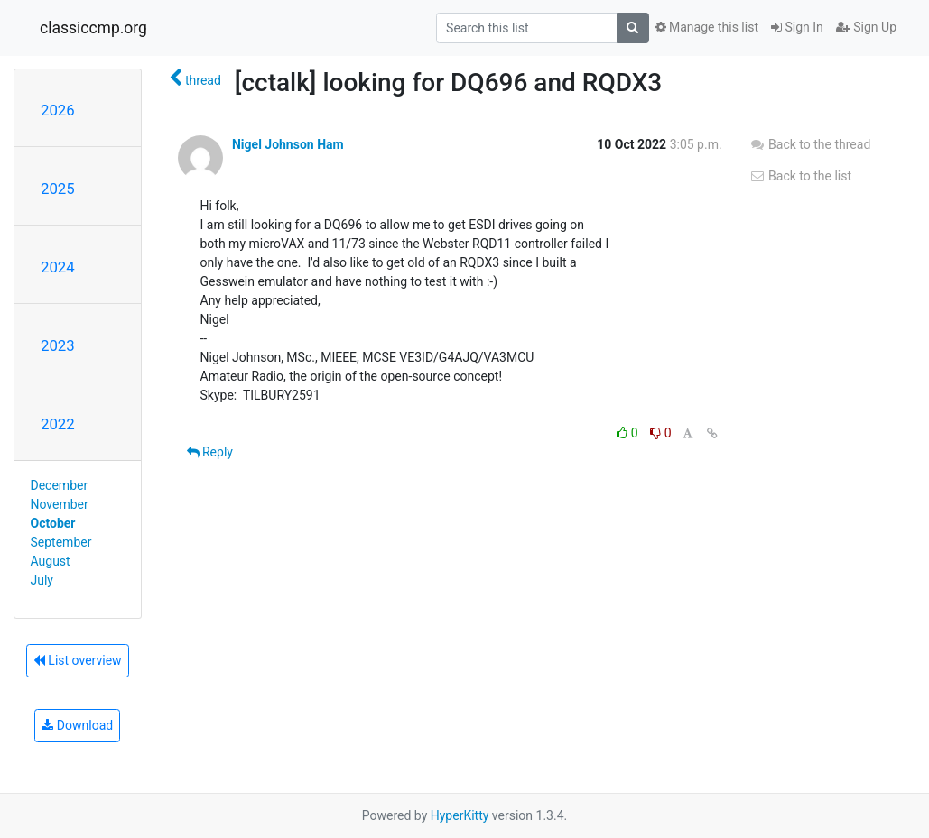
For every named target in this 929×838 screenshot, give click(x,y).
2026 (58, 110)
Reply (210, 452)
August (50, 561)
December (59, 485)
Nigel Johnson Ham (288, 144)
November (59, 504)
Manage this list (706, 27)
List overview (77, 660)
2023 (58, 345)
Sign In (797, 27)
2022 (58, 424)
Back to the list (800, 176)
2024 (58, 267)
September (61, 542)
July (42, 580)
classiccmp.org (93, 28)
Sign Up (866, 27)
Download (77, 725)
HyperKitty (460, 815)
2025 (58, 189)
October (53, 523)
